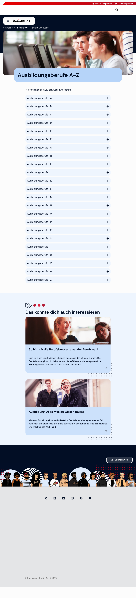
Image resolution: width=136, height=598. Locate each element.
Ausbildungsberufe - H (39, 155)
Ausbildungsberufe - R (39, 230)
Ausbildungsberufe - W (39, 271)
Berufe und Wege (40, 27)
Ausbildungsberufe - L (39, 188)
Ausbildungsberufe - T (39, 246)
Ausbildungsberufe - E (39, 131)
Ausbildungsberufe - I (39, 164)
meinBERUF (22, 27)
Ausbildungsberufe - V (39, 263)
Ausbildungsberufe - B (39, 106)
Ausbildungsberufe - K (39, 180)
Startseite (8, 27)
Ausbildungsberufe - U (39, 255)
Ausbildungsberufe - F (39, 139)
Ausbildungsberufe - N (39, 205)
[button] (86, 10)
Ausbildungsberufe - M (39, 197)
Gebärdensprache (87, 3)
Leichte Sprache (108, 3)
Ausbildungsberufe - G (39, 147)
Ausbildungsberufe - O (39, 213)
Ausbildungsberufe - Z (39, 279)
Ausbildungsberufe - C (39, 114)
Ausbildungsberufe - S (39, 238)
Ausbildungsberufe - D (39, 122)
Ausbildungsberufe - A (39, 98)
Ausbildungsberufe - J (39, 172)
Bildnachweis (121, 459)
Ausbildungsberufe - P (39, 221)
